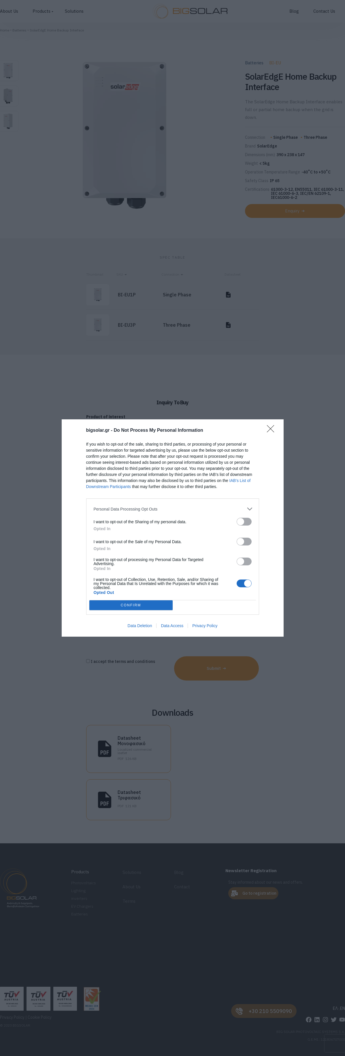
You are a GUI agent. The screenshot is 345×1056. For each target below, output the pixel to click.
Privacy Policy (204, 625)
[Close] (272, 430)
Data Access (172, 625)
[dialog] (173, 528)
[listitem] (173, 509)
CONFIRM (131, 605)
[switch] (244, 522)
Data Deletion (140, 625)
